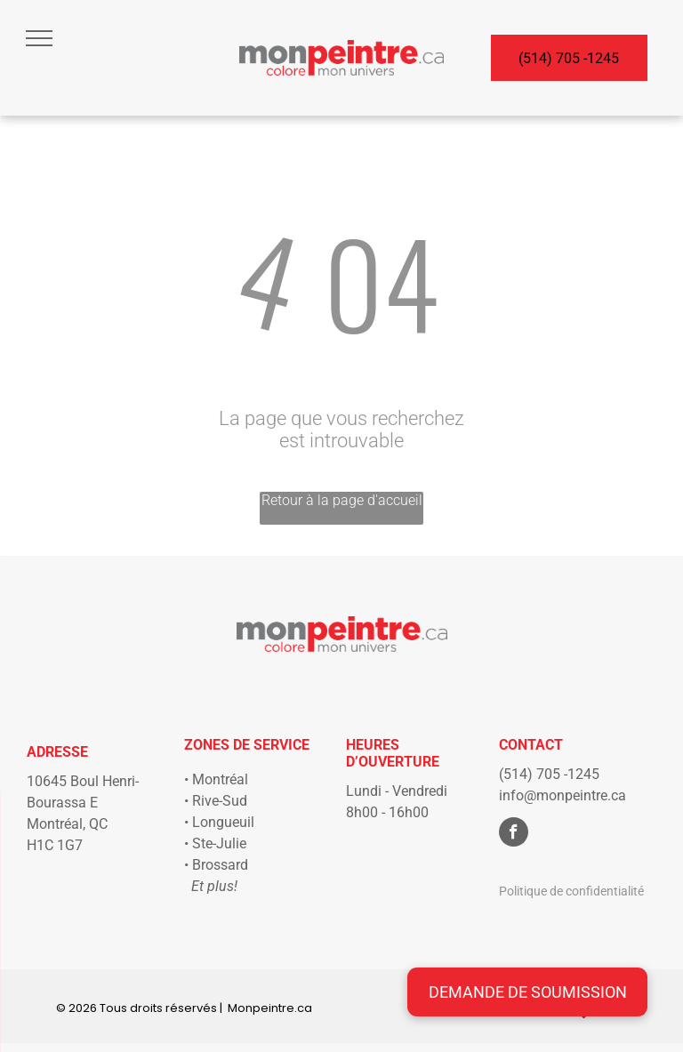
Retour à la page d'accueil (341, 500)
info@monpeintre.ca (562, 795)
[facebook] (513, 834)
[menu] (39, 38)
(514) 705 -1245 (549, 774)
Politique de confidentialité (571, 891)
